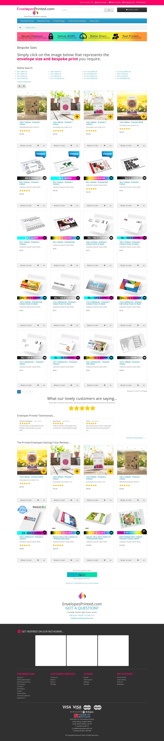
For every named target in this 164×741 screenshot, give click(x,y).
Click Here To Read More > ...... (136, 438)
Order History (121, 680)
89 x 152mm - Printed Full (97, 182)
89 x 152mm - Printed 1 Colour (29, 183)
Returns (52, 680)
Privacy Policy (21, 693)
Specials (86, 684)
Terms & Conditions (23, 696)
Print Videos (21, 689)
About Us (20, 677)
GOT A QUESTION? (82, 608)
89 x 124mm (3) (22, 72)
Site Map (53, 684)
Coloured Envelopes (77, 20)
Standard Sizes (27, 20)
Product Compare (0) (24, 82)
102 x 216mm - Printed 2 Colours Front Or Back (129, 243)
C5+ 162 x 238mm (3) (124, 72)
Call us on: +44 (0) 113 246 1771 (82, 615)
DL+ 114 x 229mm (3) (57, 78)
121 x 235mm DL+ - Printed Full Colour (97, 363)
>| (30, 392)
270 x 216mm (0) (122, 76)
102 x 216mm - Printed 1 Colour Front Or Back (96, 243)
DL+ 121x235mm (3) (90, 74)
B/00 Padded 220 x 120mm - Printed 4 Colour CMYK (131, 538)
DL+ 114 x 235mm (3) (90, 72)
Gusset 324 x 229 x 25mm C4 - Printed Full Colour (65, 538)
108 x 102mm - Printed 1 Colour (29, 123)
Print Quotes (21, 684)
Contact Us (54, 677)
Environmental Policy (23, 682)
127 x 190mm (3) (55, 74)
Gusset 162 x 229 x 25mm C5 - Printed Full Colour (98, 538)
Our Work (20, 687)
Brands (86, 677)
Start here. (87, 579)
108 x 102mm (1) (55, 72)
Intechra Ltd (21, 698)
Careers (19, 691)
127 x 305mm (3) (55, 76)
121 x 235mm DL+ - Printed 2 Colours (65, 363)
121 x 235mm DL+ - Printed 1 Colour (31, 363)
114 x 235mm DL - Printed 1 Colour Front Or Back (64, 303)
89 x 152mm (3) (22, 74)
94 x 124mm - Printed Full (63, 242)
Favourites (94, 20)
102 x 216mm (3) (22, 78)
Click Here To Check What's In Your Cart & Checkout (82, 583)
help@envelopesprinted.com (82, 618)
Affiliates (86, 682)
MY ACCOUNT (121, 677)
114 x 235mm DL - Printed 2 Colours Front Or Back (97, 303)
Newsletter (120, 684)
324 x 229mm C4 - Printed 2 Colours (31, 538)
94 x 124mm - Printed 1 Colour (129, 183)
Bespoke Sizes (43, 20)
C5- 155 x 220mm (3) (90, 76)
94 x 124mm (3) (22, 76)
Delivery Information (23, 680)
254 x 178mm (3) (122, 74)
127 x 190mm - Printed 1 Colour (129, 363)
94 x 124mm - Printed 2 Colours (29, 243)
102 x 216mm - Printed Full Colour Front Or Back (30, 303)
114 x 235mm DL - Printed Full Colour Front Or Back (130, 303)
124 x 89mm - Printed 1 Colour (63, 123)
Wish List (120, 682)
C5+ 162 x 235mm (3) (90, 78)
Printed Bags (59, 20)
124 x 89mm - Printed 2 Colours (96, 123)
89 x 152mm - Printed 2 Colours (63, 183)
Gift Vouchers (88, 680)
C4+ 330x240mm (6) (123, 78)
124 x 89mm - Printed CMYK (131, 122)
